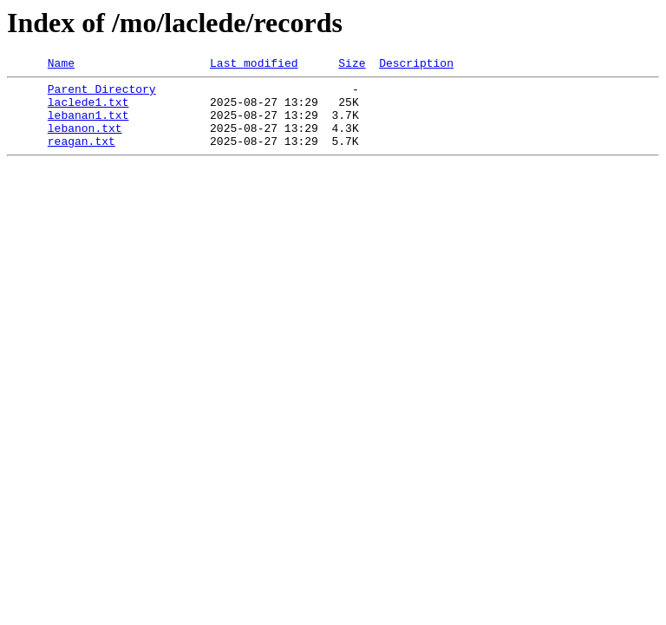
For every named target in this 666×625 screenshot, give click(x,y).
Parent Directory (102, 94)
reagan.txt (81, 156)
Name (61, 65)
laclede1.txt (88, 109)
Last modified (253, 65)
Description (416, 65)
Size (351, 65)
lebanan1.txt (88, 125)
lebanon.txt (85, 140)
